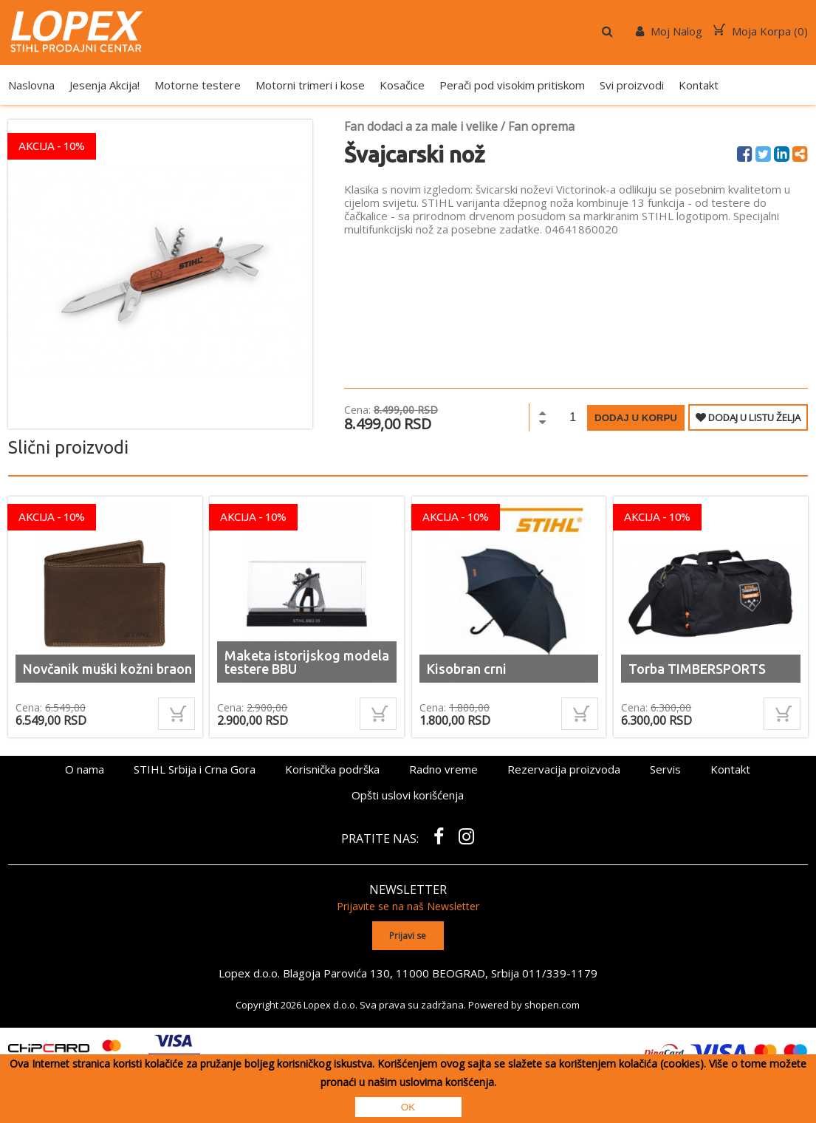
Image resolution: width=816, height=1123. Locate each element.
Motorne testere (197, 85)
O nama (84, 769)
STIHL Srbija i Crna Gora (195, 769)
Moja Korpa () (760, 31)
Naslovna (31, 85)
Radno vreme (443, 769)
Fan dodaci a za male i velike (421, 126)
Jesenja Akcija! (104, 85)
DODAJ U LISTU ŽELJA (748, 417)
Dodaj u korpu (635, 417)
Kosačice (402, 85)
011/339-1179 (559, 973)
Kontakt (699, 85)
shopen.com (552, 1004)
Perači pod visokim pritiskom (512, 85)
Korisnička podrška (332, 769)
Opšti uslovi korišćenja (408, 795)
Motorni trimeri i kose (310, 85)
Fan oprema (541, 126)
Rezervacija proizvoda (563, 769)
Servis (665, 769)
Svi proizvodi (632, 85)
